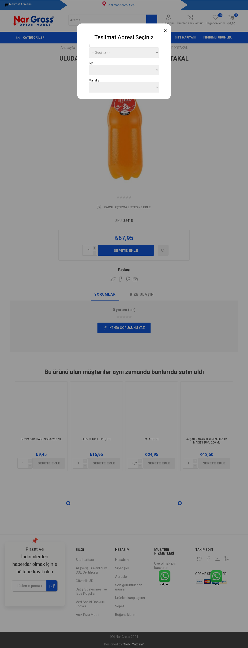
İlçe (91, 63)
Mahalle (94, 80)
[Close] (165, 30)
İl (89, 45)
